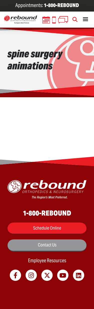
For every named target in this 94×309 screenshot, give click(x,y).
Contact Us (47, 245)
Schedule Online (47, 228)
